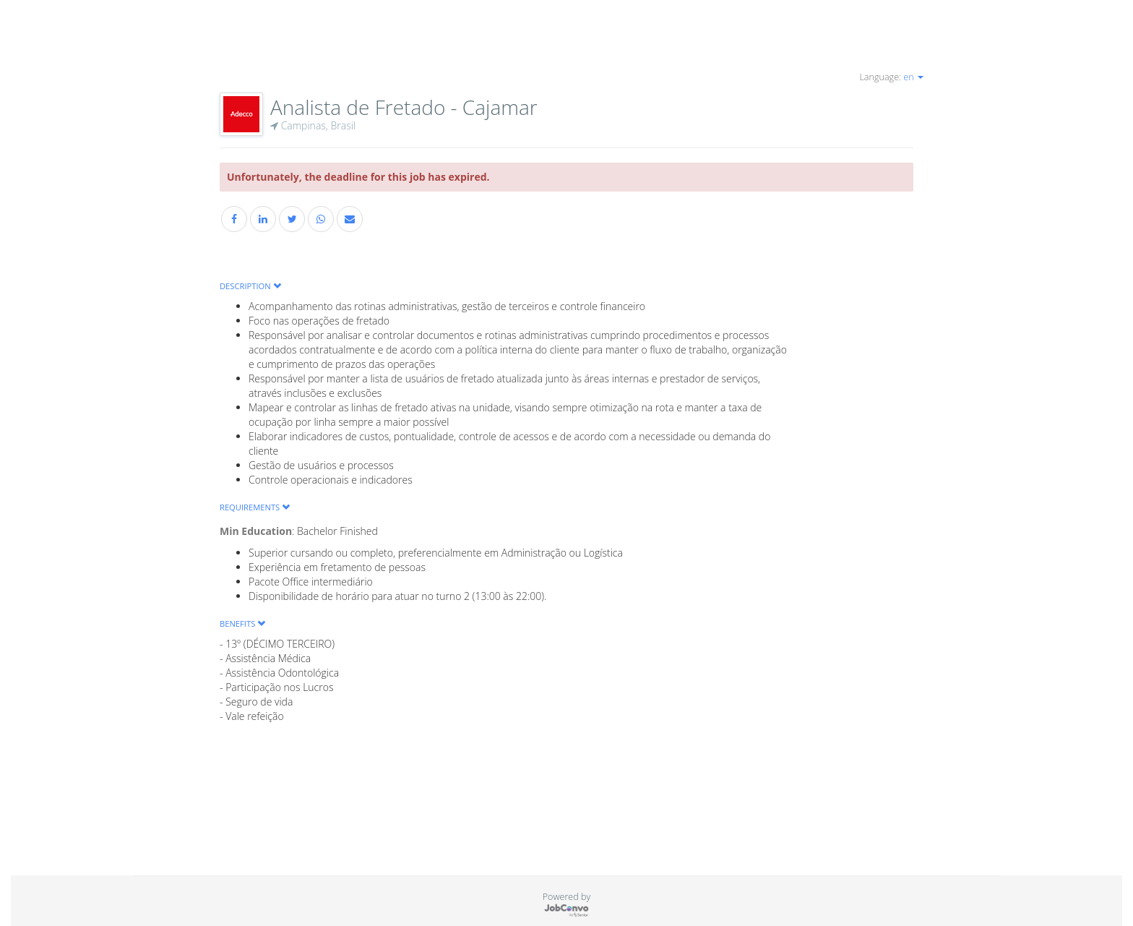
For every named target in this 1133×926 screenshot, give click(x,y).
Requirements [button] (255, 507)
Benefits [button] (242, 623)
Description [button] (250, 285)
